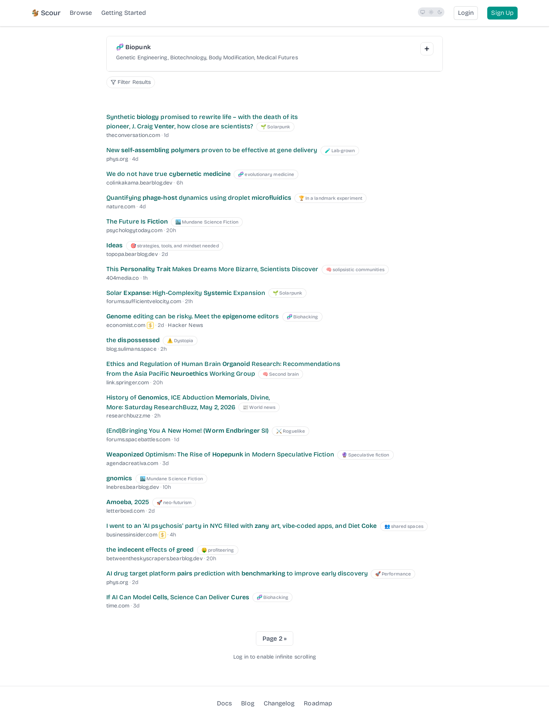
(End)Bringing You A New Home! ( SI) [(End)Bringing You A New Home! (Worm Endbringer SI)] (187, 430)
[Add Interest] (427, 49)
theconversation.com (133, 135)
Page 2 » (275, 638)
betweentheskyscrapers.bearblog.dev (154, 558)
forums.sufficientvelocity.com (143, 301)
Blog (247, 703)
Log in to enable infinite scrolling (274, 657)
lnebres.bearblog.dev (132, 487)
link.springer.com (127, 382)
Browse (81, 12)
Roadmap (318, 703)
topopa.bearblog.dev (132, 254)
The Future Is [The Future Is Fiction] (137, 221)
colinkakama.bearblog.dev (139, 182)
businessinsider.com (131, 534)
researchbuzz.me (128, 415)
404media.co (122, 278)
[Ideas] (114, 245)
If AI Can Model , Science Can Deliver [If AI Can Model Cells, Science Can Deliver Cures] (177, 597)
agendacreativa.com (132, 463)
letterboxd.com (125, 511)
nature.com (120, 206)
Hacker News (185, 325)
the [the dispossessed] (133, 340)
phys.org (117, 159)
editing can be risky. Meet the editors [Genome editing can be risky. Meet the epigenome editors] (192, 316)
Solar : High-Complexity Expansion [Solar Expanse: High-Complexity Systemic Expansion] (185, 293)
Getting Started (123, 12)
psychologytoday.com (134, 230)
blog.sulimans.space (131, 349)
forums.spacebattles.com (138, 439)
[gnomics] (119, 478)
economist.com (125, 325)
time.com (117, 605)
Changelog (279, 703)
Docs (224, 703)
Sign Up (502, 12)
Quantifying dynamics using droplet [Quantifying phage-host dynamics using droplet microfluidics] (198, 197)
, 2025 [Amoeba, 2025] (127, 502)
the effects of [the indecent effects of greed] (150, 549)
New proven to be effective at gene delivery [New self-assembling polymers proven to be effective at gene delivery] (211, 150)
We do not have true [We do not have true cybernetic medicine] (168, 174)
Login (466, 12)
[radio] (422, 12)
